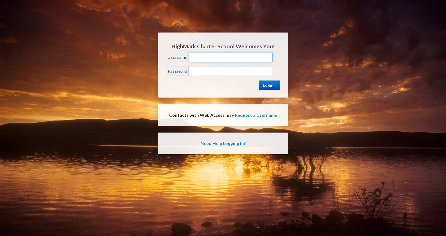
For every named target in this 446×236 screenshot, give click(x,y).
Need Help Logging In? (223, 143)
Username (177, 57)
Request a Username (256, 115)
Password (177, 71)
